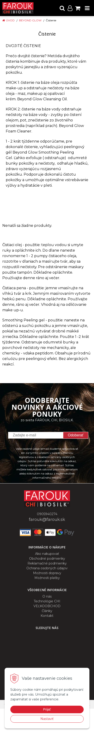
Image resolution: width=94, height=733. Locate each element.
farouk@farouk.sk (47, 519)
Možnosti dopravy (47, 573)
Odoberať (75, 435)
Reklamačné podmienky (47, 563)
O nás (47, 596)
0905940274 (47, 514)
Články (47, 611)
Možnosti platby (47, 578)
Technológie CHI (47, 601)
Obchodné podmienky (47, 558)
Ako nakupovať (47, 554)
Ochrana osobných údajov (47, 568)
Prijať (47, 709)
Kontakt (47, 616)
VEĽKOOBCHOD (47, 606)
